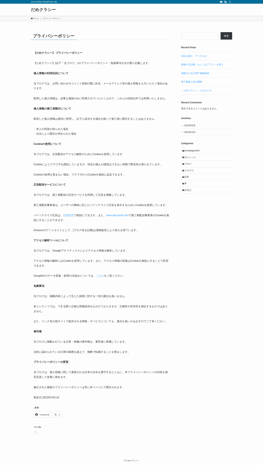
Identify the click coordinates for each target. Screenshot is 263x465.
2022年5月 (190, 125)
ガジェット (190, 158)
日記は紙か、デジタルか (194, 56)
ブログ (188, 165)
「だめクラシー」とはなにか (196, 90)
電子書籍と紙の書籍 (191, 81)
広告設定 (68, 215)
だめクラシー (43, 10)
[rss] (225, 2)
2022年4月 (190, 132)
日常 (187, 179)
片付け (188, 193)
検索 (226, 35)
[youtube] (221, 2)
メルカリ (189, 172)
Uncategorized (192, 151)
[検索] (230, 2)
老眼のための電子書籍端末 (195, 73)
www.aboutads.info (117, 215)
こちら (100, 275)
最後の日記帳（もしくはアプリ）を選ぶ (202, 64)
